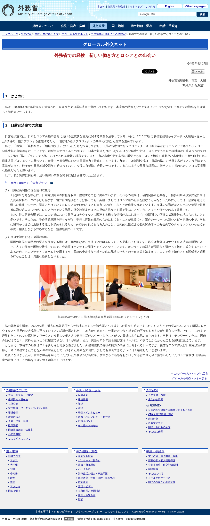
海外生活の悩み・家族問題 (93, 473)
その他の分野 (155, 431)
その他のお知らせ (88, 425)
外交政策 (26, 34)
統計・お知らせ (86, 495)
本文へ (101, 6)
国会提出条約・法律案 (20, 430)
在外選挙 (83, 482)
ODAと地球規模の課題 (160, 414)
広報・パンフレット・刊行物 (94, 417)
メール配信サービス (159, 478)
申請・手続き (155, 451)
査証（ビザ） (85, 486)
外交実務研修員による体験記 (108, 34)
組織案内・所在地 (18, 399)
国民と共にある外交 (47, 34)
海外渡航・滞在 (86, 451)
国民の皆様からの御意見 (161, 482)
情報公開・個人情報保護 (161, 460)
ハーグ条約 (84, 469)
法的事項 (43, 511)
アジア (14, 460)
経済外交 (153, 418)
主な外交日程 (155, 399)
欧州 (12, 478)
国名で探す (14, 491)
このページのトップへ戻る (190, 373)
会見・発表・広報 (88, 390)
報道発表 (83, 399)
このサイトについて (19, 438)
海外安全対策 (85, 456)
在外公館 (13, 404)
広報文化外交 (155, 423)
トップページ (10, 34)
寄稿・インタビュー (89, 412)
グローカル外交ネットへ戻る (189, 378)
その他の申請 (155, 473)
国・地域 (12, 451)
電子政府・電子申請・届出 (163, 456)
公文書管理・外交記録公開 (163, 465)
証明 (80, 499)
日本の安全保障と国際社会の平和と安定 (170, 410)
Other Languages (195, 6)
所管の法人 (14, 417)
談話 (80, 404)
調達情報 (153, 469)
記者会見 (83, 395)
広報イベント (85, 421)
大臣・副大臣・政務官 (20, 395)
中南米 (14, 473)
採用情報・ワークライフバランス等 (28, 408)
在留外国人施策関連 (89, 491)
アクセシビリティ (62, 511)
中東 (12, 482)
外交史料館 (14, 434)
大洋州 (14, 465)
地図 (70, 518)
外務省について (16, 390)
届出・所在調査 (86, 465)
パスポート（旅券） (89, 460)
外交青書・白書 (156, 395)
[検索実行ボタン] (202, 14)
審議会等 (13, 412)
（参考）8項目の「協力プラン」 (29, 182)
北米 (12, 469)
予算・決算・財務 (18, 421)
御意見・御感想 (116, 6)
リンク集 (150, 6)
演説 (80, 408)
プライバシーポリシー (88, 511)
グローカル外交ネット (75, 34)
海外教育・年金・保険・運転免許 (96, 478)
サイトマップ (135, 6)
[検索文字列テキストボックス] (167, 14)
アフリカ (15, 486)
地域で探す (14, 456)
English (169, 6)
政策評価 (13, 425)
